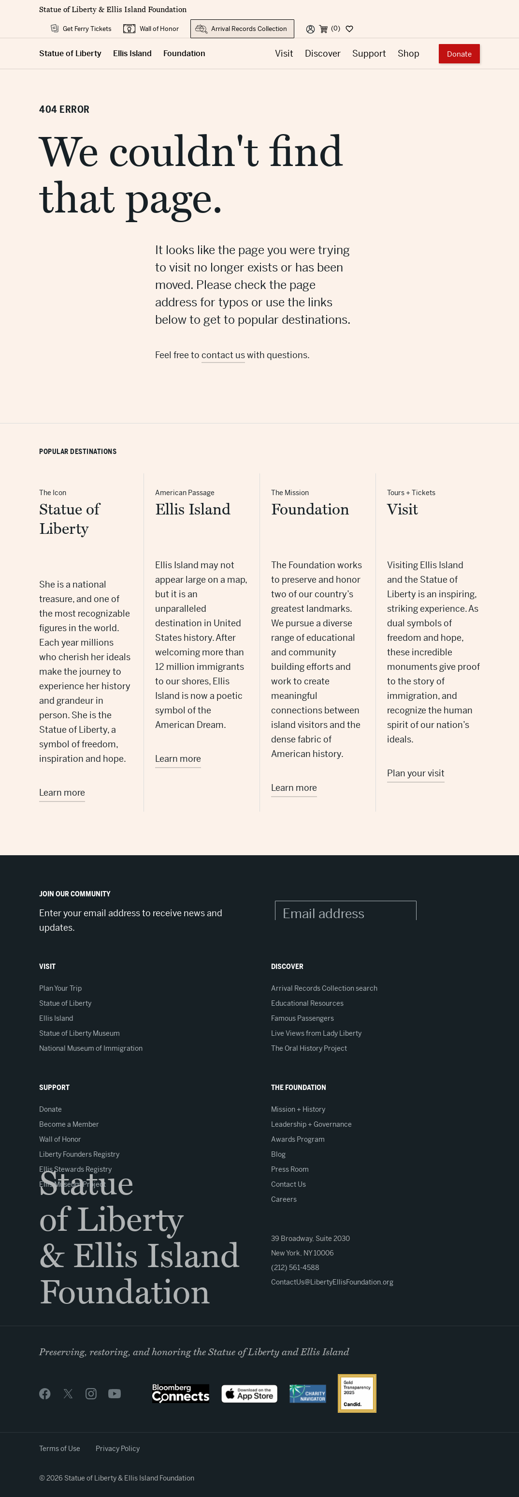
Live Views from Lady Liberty (316, 1033)
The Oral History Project (309, 1048)
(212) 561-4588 (295, 1267)
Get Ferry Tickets (87, 29)
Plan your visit (416, 773)
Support (369, 53)
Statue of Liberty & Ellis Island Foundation (113, 10)
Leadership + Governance (311, 1124)
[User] (310, 28)
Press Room (290, 1169)
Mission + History (298, 1109)
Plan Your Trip (60, 988)
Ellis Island (132, 53)
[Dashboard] (348, 28)
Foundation (184, 53)
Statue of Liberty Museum (79, 1033)
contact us (223, 355)
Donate (459, 54)
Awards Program (298, 1139)
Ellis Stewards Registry (75, 1169)
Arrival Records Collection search (324, 988)
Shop (408, 53)
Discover (323, 53)
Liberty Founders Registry (79, 1154)
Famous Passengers (302, 1018)
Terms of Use (59, 1448)
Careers (284, 1199)
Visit (284, 53)
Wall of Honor (159, 29)
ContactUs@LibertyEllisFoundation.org (332, 1282)
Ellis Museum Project (72, 1184)
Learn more (62, 792)
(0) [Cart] (335, 28)
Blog (278, 1154)
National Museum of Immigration (91, 1048)
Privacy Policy (118, 1448)
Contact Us (288, 1184)
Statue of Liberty (70, 53)
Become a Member (69, 1124)
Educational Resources (307, 1003)
